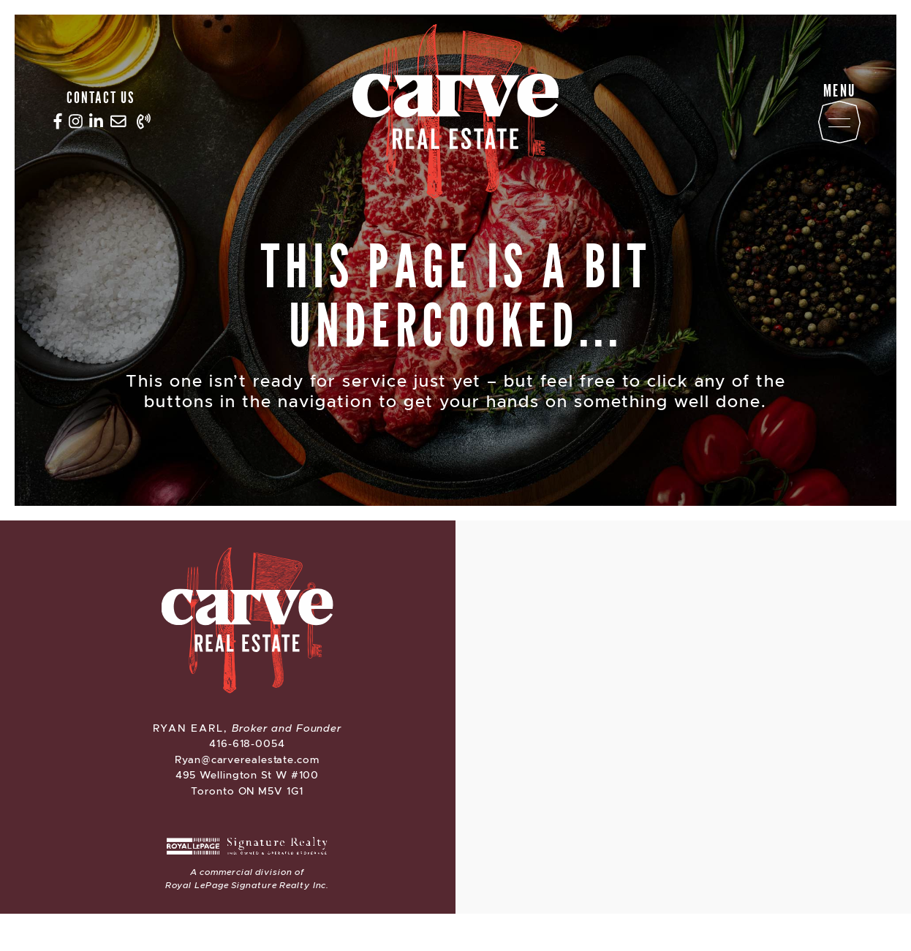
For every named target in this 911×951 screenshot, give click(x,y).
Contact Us (101, 96)
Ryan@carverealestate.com (247, 759)
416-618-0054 (247, 743)
